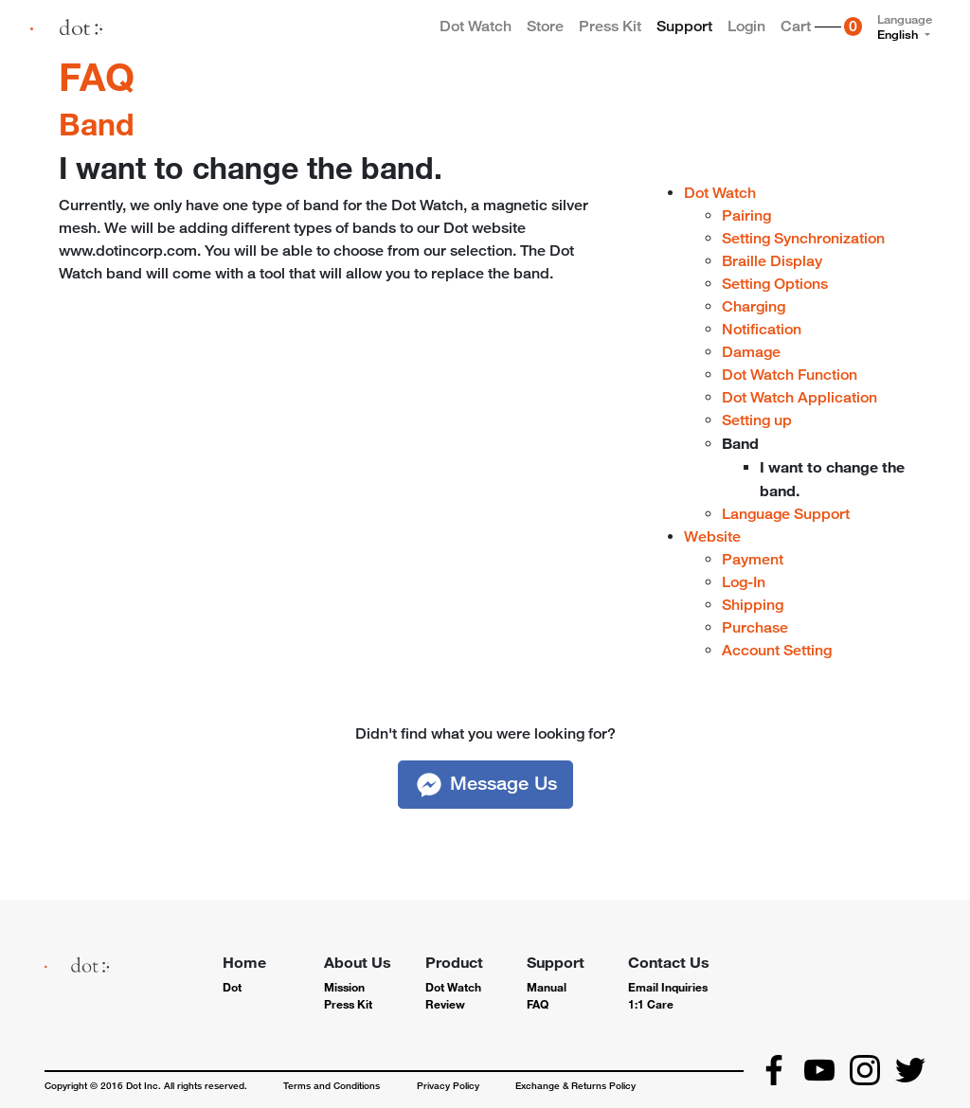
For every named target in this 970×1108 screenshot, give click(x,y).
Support (684, 26)
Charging (753, 306)
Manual (546, 986)
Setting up (757, 420)
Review (445, 1003)
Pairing (746, 215)
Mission (344, 986)
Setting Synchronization (803, 238)
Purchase (755, 627)
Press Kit (610, 26)
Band (97, 123)
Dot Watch (476, 26)
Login (746, 26)
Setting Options (775, 284)
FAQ (97, 75)
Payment (752, 559)
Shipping (752, 605)
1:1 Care (651, 1003)
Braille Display (772, 261)
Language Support (786, 514)
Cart (825, 31)
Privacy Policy (448, 1085)
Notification (761, 329)
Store (545, 26)
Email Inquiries (668, 986)
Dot (232, 986)
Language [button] (904, 26)
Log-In (743, 582)
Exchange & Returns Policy (575, 1085)
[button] (485, 784)
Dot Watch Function (789, 375)
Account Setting (777, 650)
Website (712, 536)
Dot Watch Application (799, 397)
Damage (751, 352)
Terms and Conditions (331, 1085)
